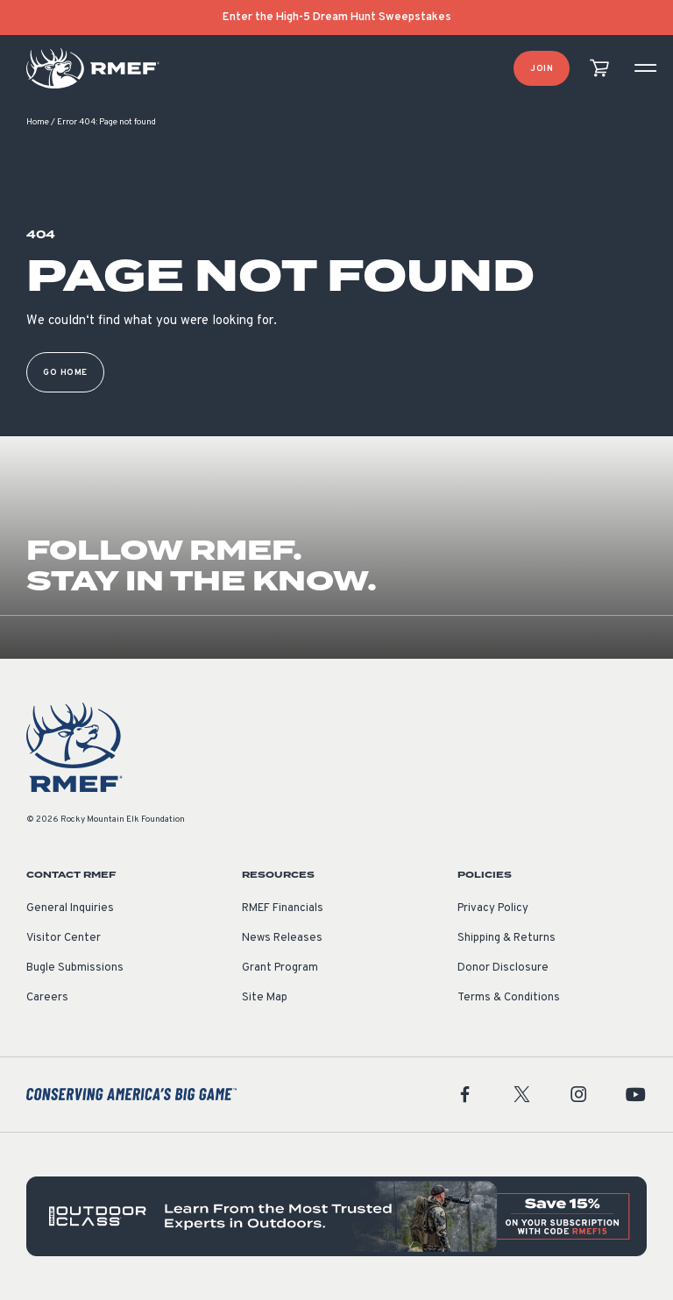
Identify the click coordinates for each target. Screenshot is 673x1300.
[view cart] (599, 69)
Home (37, 122)
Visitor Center (63, 938)
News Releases (282, 938)
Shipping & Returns (506, 938)
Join (541, 68)
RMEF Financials (282, 908)
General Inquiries (70, 908)
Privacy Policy (492, 908)
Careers (47, 998)
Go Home (65, 372)
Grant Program (280, 968)
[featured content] (336, 1216)
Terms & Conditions (508, 998)
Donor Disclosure (503, 968)
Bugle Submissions (75, 968)
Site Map (264, 998)
